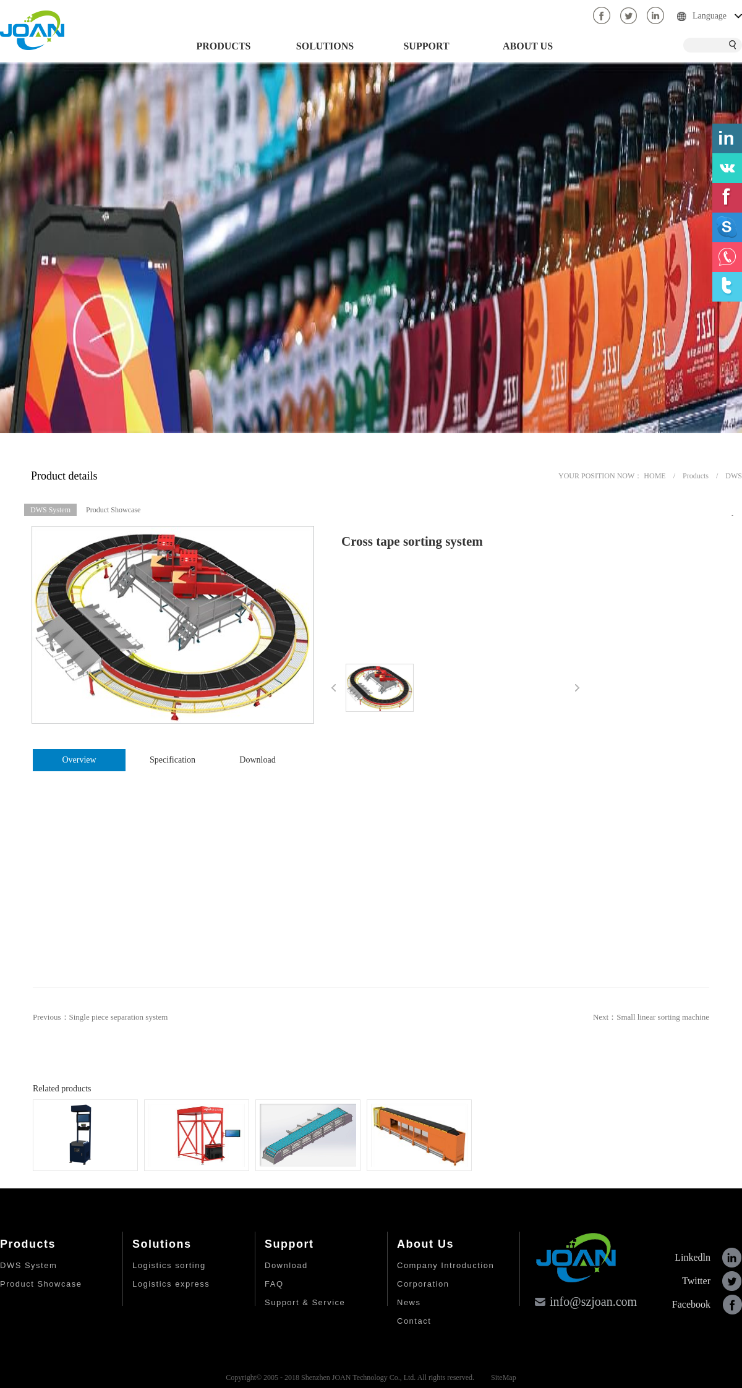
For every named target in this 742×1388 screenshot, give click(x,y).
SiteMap (501, 1377)
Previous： (100, 1017)
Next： (651, 1017)
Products (696, 476)
